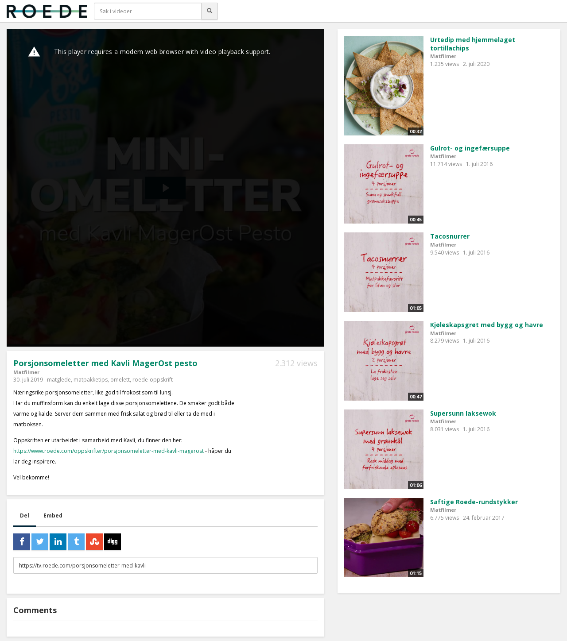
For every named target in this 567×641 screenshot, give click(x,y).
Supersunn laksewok (463, 413)
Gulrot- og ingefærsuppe (470, 148)
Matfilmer (26, 372)
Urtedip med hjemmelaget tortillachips (472, 43)
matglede (59, 379)
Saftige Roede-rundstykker (474, 502)
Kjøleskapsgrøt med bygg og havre (486, 324)
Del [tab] (24, 515)
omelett (120, 379)
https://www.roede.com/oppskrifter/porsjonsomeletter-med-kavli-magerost (108, 451)
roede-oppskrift (152, 379)
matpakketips (91, 379)
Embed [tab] (52, 515)
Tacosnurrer (450, 236)
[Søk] (209, 11)
